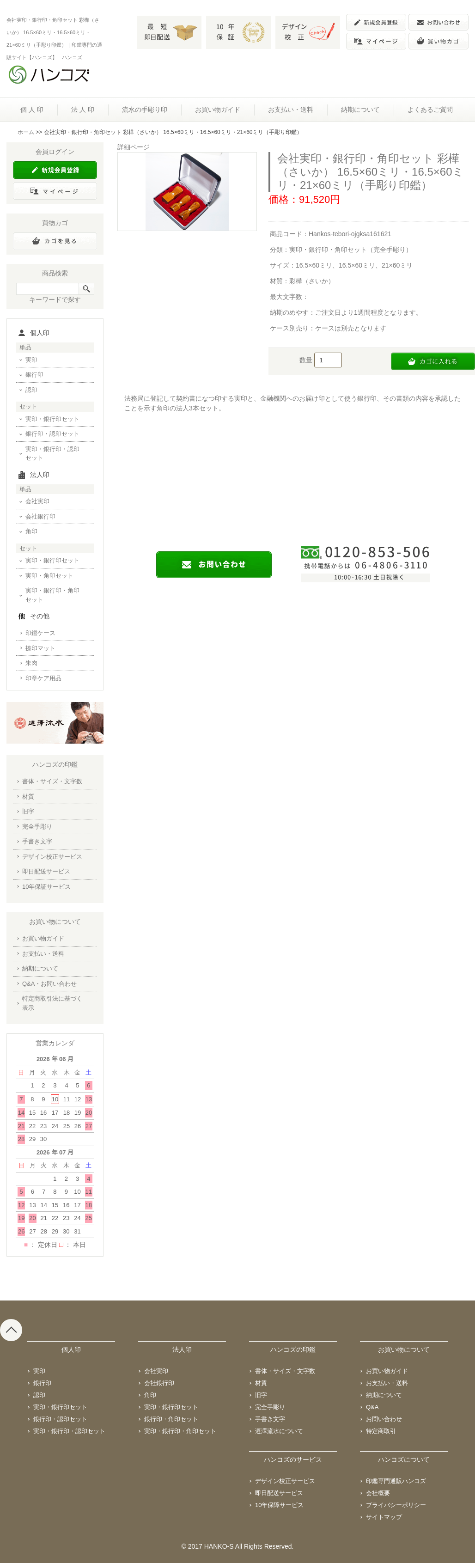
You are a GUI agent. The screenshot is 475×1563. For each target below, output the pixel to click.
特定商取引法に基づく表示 (52, 1003)
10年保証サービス (46, 886)
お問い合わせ (384, 1419)
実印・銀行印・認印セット (52, 454)
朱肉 (31, 662)
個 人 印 (31, 109)
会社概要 (378, 1493)
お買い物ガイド (217, 109)
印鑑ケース (40, 632)
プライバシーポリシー (396, 1505)
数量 (306, 360)
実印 (31, 359)
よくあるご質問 (430, 109)
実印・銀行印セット (52, 418)
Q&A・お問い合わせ (49, 983)
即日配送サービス (46, 871)
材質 (28, 796)
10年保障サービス (279, 1505)
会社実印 (37, 501)
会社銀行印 (40, 516)
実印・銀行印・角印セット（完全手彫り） (350, 249)
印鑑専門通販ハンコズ (396, 1481)
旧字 (28, 811)
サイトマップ (384, 1517)
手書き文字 (37, 841)
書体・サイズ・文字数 (52, 781)
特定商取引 (381, 1431)
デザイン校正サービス (52, 856)
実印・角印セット (49, 575)
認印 (31, 389)
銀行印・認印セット (52, 433)
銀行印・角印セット (171, 1419)
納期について (360, 109)
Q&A (372, 1407)
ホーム (26, 132)
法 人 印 (82, 109)
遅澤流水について (279, 1431)
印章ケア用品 (43, 678)
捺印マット (40, 648)
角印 (31, 531)
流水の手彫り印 (144, 109)
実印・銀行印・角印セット (52, 595)
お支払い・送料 (290, 109)
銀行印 (34, 374)
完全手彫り (37, 826)
